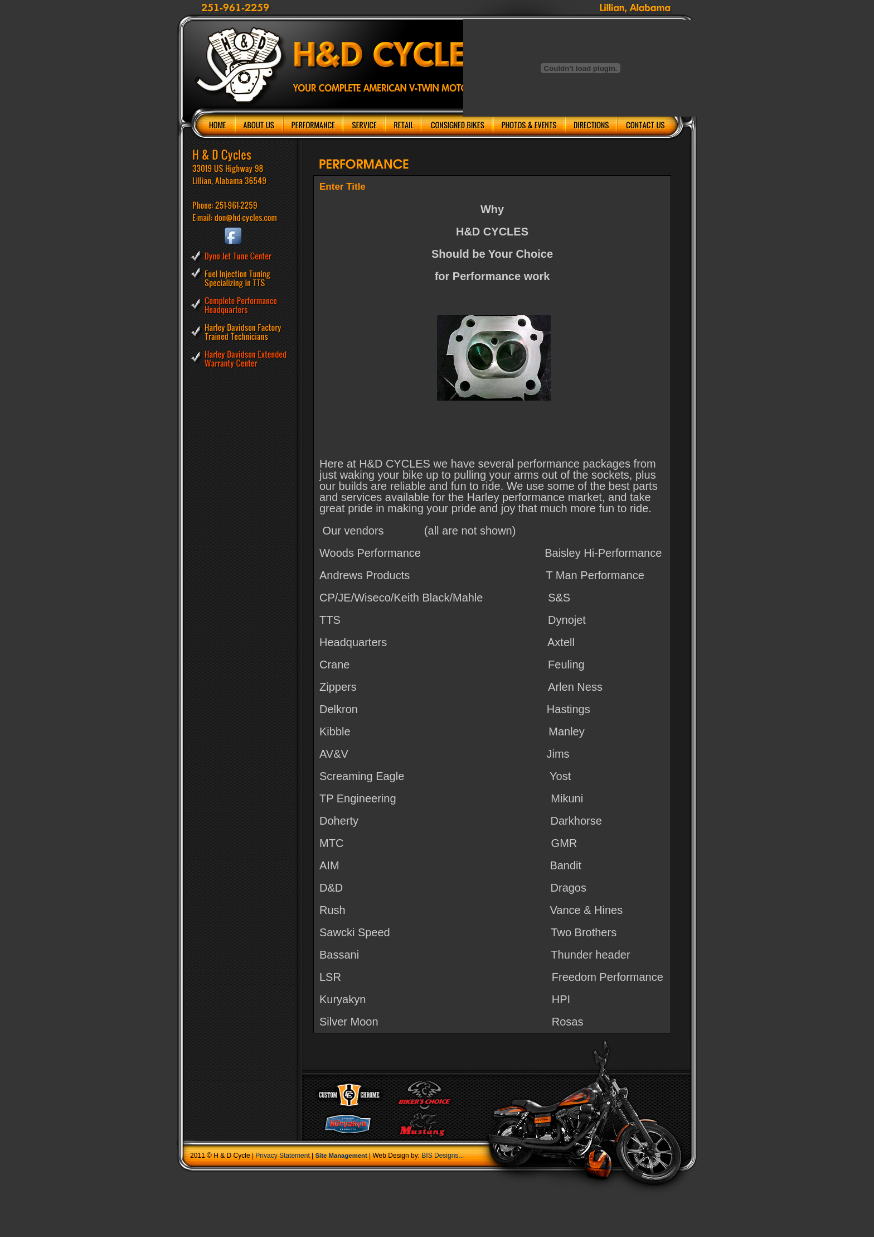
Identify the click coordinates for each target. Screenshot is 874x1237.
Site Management (341, 1155)
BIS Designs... (442, 1155)
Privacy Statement (282, 1155)
